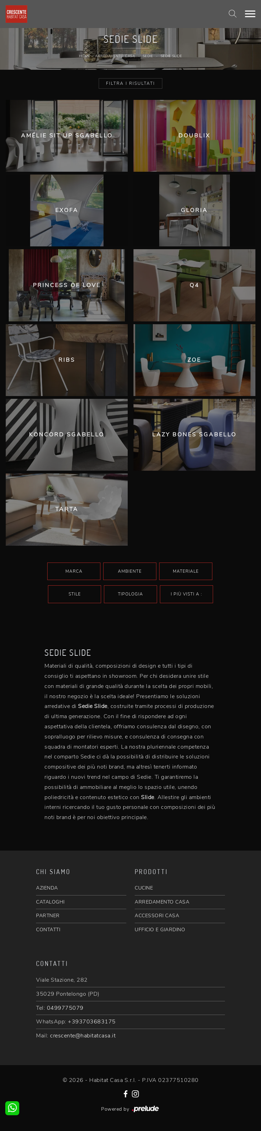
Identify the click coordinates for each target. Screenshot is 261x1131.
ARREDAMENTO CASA (162, 902)
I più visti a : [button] (186, 594)
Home (84, 56)
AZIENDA (47, 888)
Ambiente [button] (130, 571)
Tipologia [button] (130, 594)
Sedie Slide (171, 56)
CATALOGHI (50, 902)
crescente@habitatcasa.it (82, 1036)
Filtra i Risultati (130, 83)
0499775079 (65, 1008)
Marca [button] (74, 571)
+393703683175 (92, 1022)
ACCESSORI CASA (157, 915)
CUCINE (144, 888)
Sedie (148, 56)
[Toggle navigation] (250, 14)
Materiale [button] (186, 571)
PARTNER (48, 915)
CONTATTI (48, 929)
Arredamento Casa (115, 56)
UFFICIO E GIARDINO (160, 929)
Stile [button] (75, 594)
